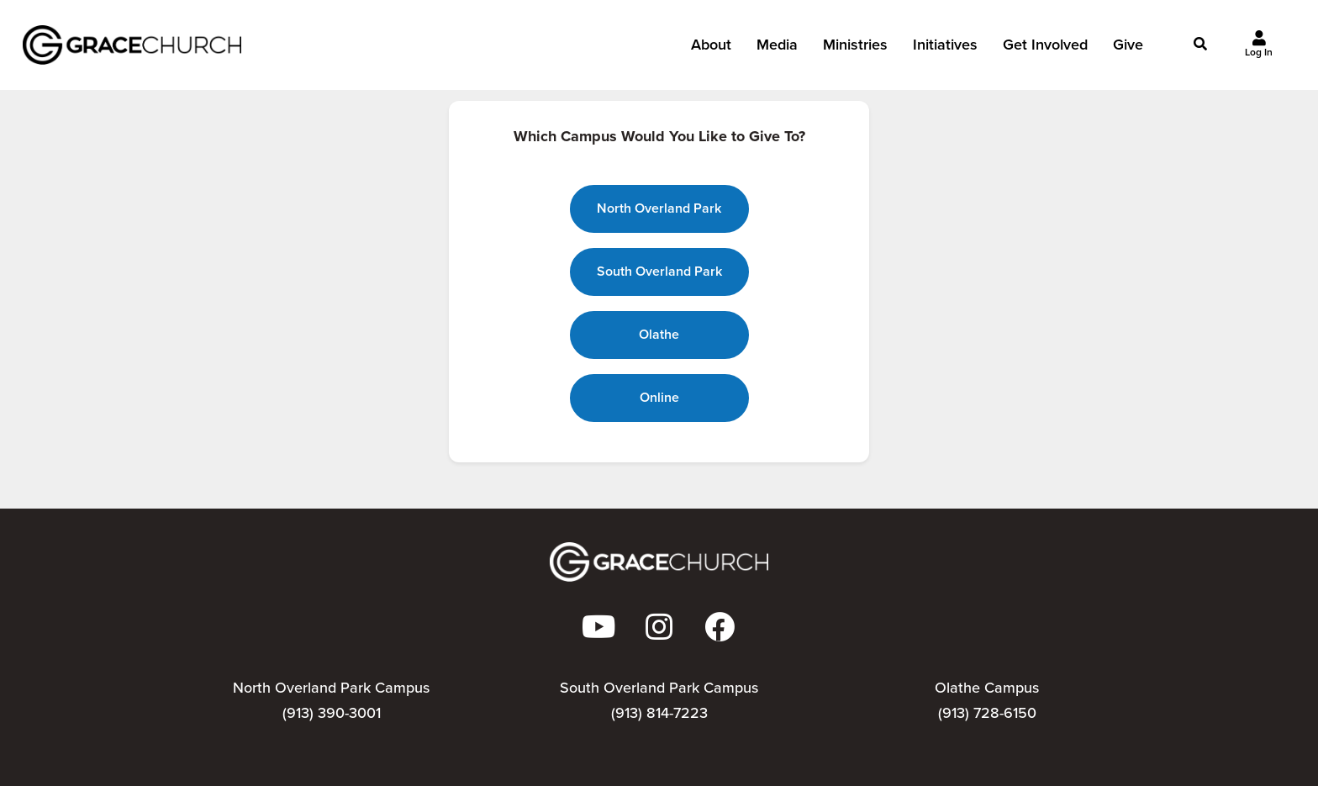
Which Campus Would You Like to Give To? (659, 136)
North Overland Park (659, 208)
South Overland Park (659, 271)
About (711, 50)
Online (659, 397)
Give (1128, 50)
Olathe (659, 334)
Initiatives (945, 50)
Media (777, 50)
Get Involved (1045, 50)
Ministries (855, 50)
